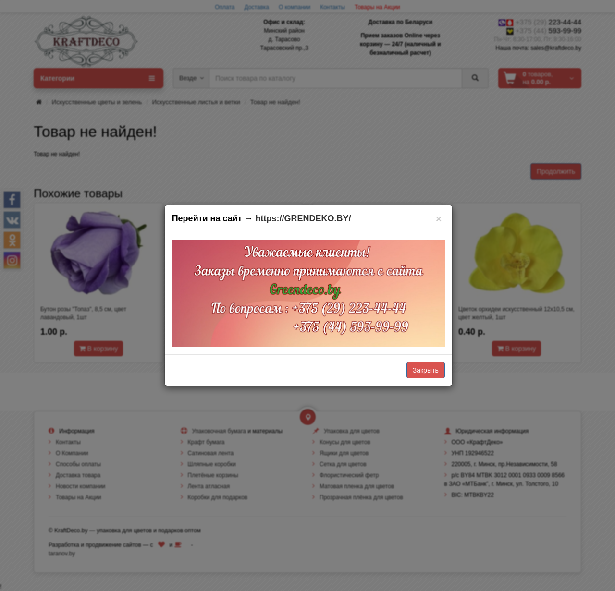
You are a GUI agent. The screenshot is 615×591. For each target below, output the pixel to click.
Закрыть (426, 370)
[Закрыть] (439, 219)
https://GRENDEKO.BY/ (303, 218)
